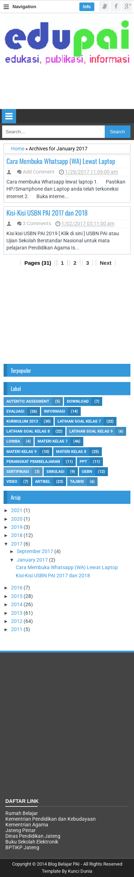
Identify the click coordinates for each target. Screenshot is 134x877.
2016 (17, 587)
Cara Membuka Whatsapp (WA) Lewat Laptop (60, 161)
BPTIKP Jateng (22, 847)
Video (12, 481)
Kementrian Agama (26, 824)
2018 (17, 535)
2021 (17, 510)
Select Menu (9, 116)
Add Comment (39, 172)
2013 (17, 613)
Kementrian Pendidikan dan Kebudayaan (50, 819)
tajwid (77, 481)
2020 (17, 519)
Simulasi (55, 471)
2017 (17, 544)
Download (78, 401)
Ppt (83, 461)
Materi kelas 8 (71, 451)
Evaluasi (15, 411)
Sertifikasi (17, 471)
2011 (17, 629)
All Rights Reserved (102, 864)
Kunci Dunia (80, 871)
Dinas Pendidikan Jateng (32, 836)
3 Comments (37, 223)
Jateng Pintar (20, 830)
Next (105, 263)
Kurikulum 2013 (22, 421)
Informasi (54, 411)
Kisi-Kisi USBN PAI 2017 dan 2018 (47, 212)
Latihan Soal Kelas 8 (28, 431)
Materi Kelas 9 (21, 451)
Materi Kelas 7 (53, 441)
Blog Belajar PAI (64, 864)
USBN (87, 471)
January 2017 (33, 560)
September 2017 (35, 551)
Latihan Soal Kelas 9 (91, 431)
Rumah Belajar (21, 813)
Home (18, 148)
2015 (17, 596)
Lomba (13, 441)
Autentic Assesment (27, 401)
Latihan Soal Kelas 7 (79, 421)
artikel (42, 481)
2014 (17, 604)
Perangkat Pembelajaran (33, 461)
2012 (17, 621)
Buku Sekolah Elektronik (31, 842)
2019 (17, 527)
